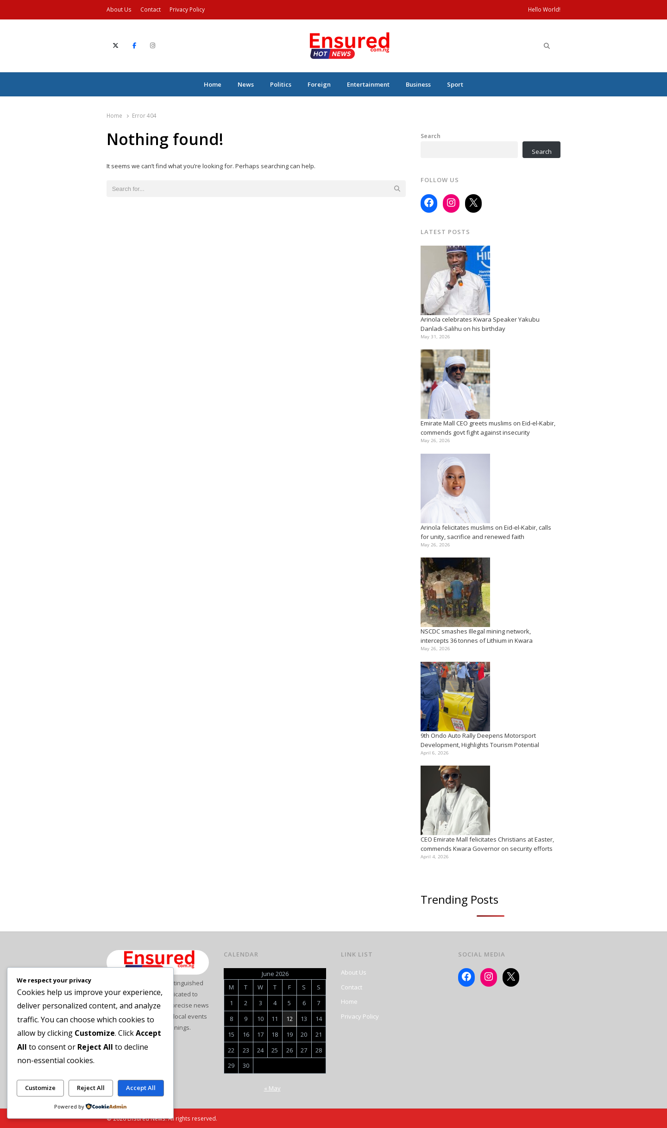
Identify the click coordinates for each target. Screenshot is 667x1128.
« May (272, 1088)
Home (212, 84)
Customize (40, 1088)
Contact (150, 9)
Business (418, 84)
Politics (280, 84)
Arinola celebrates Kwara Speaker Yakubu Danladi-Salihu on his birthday (480, 324)
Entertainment (368, 84)
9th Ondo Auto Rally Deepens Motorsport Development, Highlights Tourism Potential (480, 740)
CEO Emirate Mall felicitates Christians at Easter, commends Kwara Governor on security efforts (487, 844)
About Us (119, 9)
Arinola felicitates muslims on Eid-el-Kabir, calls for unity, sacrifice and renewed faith (486, 532)
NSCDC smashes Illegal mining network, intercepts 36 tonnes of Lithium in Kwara (477, 636)
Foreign (319, 84)
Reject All (91, 1088)
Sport (455, 84)
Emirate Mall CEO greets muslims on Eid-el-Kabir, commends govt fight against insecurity (488, 428)
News (246, 84)
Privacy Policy (187, 9)
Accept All (141, 1088)
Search (430, 135)
